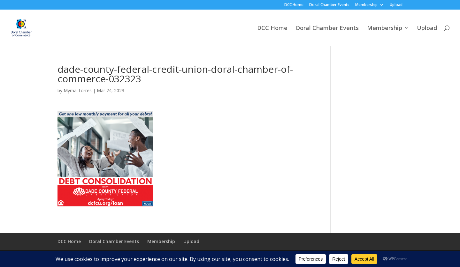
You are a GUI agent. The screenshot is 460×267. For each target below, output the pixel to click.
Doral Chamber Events (329, 5)
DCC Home (293, 5)
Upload (396, 5)
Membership (366, 5)
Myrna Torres (78, 90)
